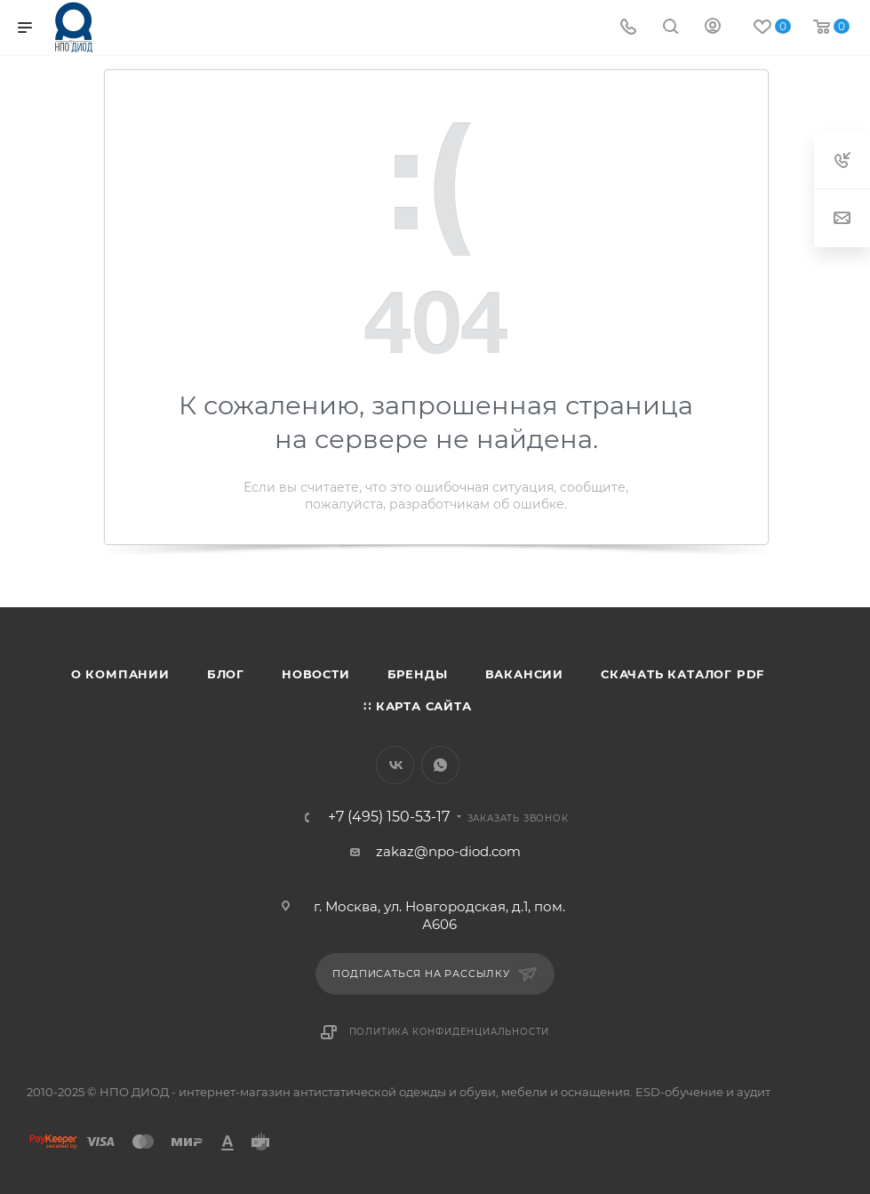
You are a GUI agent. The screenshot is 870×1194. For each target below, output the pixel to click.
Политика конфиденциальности (449, 1032)
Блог (225, 674)
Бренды (417, 674)
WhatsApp (440, 765)
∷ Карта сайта (417, 706)
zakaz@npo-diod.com (448, 851)
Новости (316, 674)
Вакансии (524, 674)
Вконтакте (395, 765)
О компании (120, 674)
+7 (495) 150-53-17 (389, 817)
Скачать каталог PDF (682, 674)
